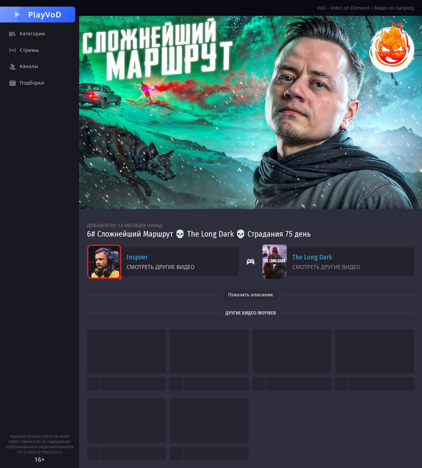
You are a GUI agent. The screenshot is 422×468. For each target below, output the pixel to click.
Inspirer (137, 257)
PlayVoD (37, 14)
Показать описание (250, 294)
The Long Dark (312, 257)
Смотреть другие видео (161, 267)
